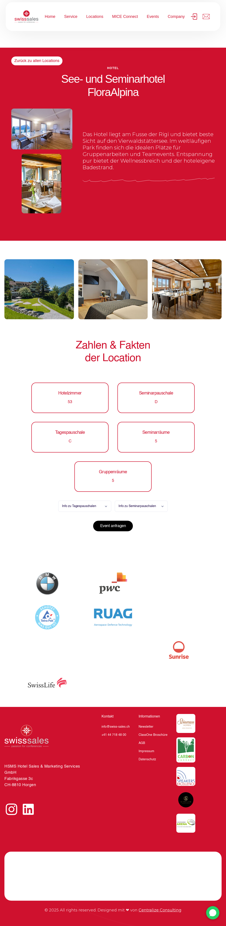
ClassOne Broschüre (153, 734)
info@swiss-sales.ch (116, 726)
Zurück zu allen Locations (36, 61)
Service (70, 16)
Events (153, 16)
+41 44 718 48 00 (114, 734)
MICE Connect (125, 16)
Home (50, 16)
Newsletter (146, 726)
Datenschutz (147, 759)
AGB (142, 743)
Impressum (146, 751)
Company (176, 16)
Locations (94, 16)
